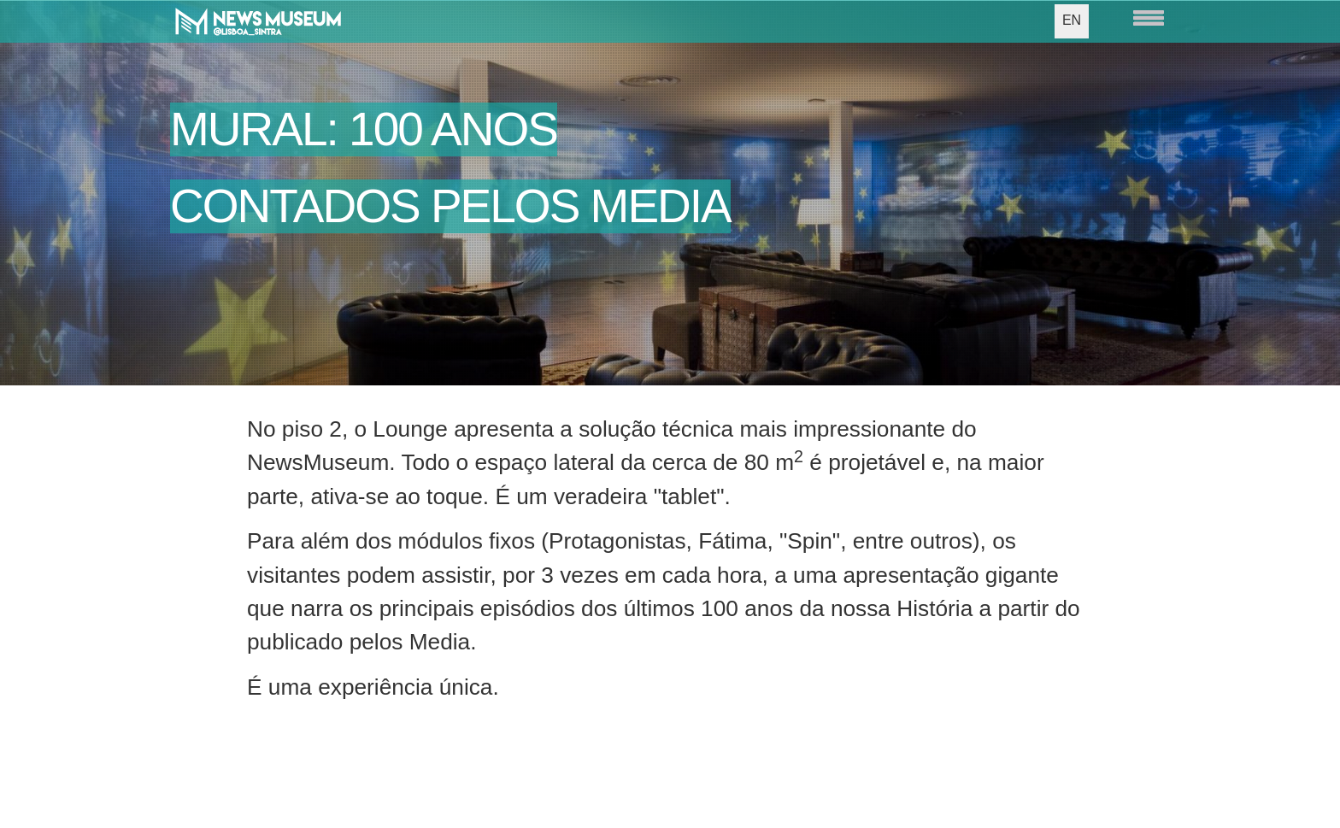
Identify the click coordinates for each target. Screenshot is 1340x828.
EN (1071, 20)
